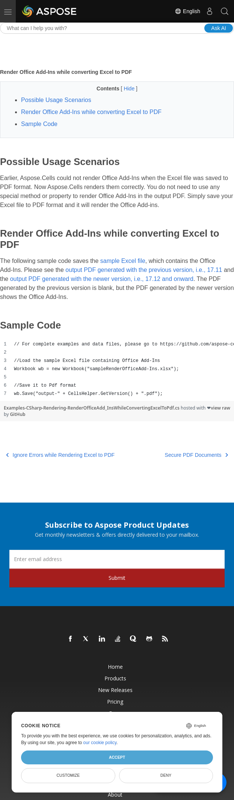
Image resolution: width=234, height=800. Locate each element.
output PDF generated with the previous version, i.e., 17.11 (143, 270)
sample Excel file (122, 261)
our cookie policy (100, 742)
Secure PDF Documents (196, 455)
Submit (117, 577)
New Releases (115, 689)
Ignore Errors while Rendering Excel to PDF (60, 455)
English (187, 11)
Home (115, 666)
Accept (117, 757)
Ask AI (218, 28)
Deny (165, 775)
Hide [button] (130, 89)
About (115, 794)
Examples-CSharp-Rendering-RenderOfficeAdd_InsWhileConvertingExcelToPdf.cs (92, 408)
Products (115, 678)
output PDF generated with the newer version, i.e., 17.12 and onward (101, 279)
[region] (117, 369)
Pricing (115, 701)
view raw (220, 408)
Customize (68, 775)
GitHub (17, 414)
